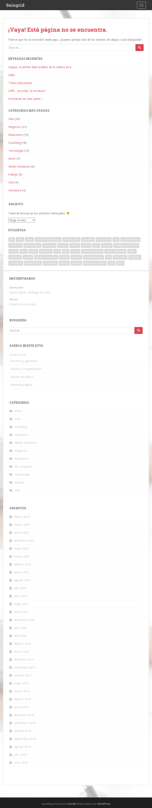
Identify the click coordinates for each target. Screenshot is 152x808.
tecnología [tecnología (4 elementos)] (50, 263)
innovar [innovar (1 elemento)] (106, 245)
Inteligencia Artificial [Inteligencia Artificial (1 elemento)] (126, 245)
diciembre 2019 (24, 659)
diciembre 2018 (24, 715)
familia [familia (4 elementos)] (75, 245)
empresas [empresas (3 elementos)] (49, 245)
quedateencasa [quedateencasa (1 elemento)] (94, 257)
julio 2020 (20, 628)
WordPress (104, 804)
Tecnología (15, 151)
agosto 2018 (22, 747)
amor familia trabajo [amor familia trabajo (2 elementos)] (48, 239)
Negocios (14, 127)
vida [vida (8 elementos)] (111, 263)
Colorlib (71, 804)
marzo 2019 (22, 691)
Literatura (14, 190)
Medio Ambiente (19, 166)
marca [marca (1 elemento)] (75, 251)
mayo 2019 (21, 683)
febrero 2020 (22, 644)
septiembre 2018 (25, 739)
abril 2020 (20, 636)
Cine (11, 182)
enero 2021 (21, 612)
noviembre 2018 (24, 723)
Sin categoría (23, 466)
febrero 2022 (22, 564)
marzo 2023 (22, 525)
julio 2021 (20, 588)
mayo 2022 (21, 548)
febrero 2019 (22, 699)
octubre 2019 (22, 675)
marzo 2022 (22, 556)
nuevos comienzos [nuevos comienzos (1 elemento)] (46, 257)
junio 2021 (21, 596)
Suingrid (15, 5)
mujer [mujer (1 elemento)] (132, 251)
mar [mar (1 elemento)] (65, 251)
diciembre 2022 (24, 540)
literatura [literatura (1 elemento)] (45, 251)
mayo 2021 (21, 604)
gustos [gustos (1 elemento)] (86, 245)
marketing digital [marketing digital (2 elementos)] (92, 251)
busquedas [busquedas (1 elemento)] (103, 239)
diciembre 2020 (24, 620)
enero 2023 (21, 532)
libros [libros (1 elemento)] (33, 251)
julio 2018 (20, 755)
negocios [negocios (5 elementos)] (15, 257)
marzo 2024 (22, 517)
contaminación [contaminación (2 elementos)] (130, 239)
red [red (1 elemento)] (108, 257)
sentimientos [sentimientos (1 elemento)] (33, 263)
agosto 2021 (22, 580)
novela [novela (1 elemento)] (28, 257)
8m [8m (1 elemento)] (11, 239)
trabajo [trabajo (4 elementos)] (76, 263)
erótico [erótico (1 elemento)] (63, 245)
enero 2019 (21, 707)
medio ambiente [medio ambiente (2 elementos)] (115, 251)
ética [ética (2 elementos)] (120, 263)
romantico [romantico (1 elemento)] (16, 263)
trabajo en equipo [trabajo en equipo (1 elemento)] (94, 263)
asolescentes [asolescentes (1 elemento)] (71, 239)
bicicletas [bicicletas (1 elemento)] (88, 239)
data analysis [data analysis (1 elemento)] (32, 245)
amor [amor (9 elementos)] (29, 239)
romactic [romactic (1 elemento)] (135, 257)
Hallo (11, 75)
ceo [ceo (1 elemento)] (116, 239)
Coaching (14, 143)
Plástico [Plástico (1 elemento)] (76, 257)
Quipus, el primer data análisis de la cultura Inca (39, 67)
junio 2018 (21, 762)
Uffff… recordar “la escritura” (27, 91)
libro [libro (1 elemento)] (23, 251)
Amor (12, 158)
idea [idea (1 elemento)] (96, 245)
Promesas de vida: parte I (25, 99)
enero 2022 (21, 572)
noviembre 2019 (24, 667)
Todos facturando (20, 83)
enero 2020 (21, 651)
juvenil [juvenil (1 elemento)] (13, 251)
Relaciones (15, 135)
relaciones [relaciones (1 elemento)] (120, 257)
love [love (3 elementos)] (57, 251)
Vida (11, 119)
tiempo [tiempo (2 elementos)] (64, 263)
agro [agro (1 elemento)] (20, 239)
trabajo (13, 174)
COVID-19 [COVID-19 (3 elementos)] (15, 245)
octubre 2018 (22, 731)
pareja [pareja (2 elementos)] (64, 257)
